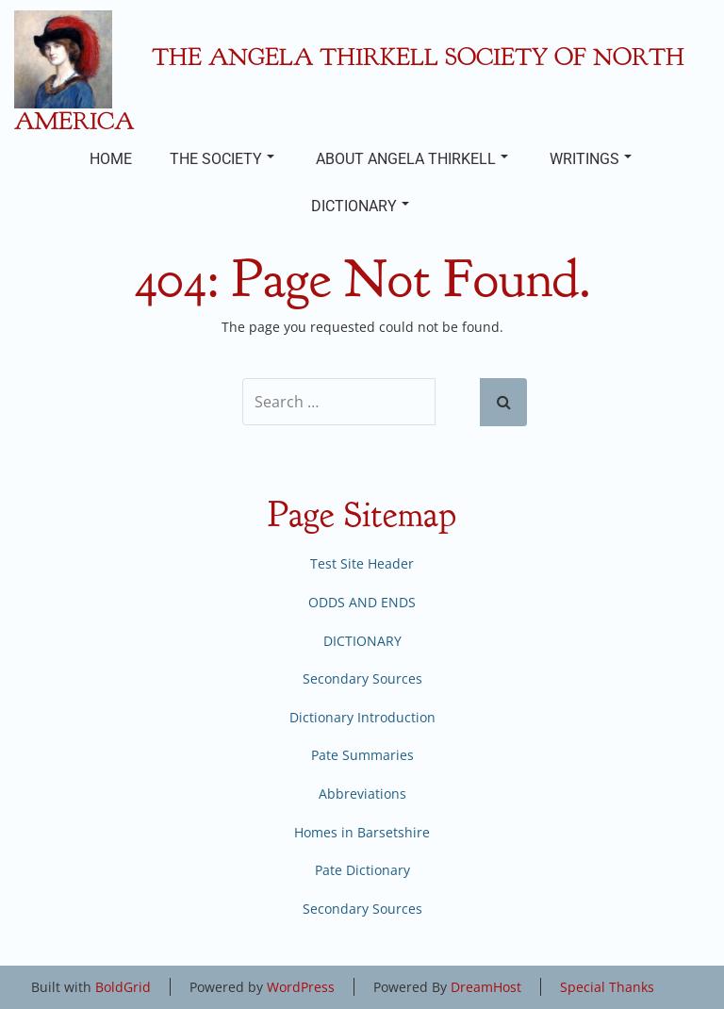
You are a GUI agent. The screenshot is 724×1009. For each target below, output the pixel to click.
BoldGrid (123, 987)
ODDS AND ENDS (362, 602)
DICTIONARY (360, 206)
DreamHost (486, 987)
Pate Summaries (362, 755)
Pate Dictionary (362, 870)
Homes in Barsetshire (362, 832)
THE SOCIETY (222, 159)
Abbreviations (362, 793)
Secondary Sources (362, 678)
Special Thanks (607, 987)
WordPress (301, 987)
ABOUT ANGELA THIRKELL (412, 159)
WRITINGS (591, 159)
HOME (111, 159)
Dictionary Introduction (362, 717)
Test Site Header (362, 563)
